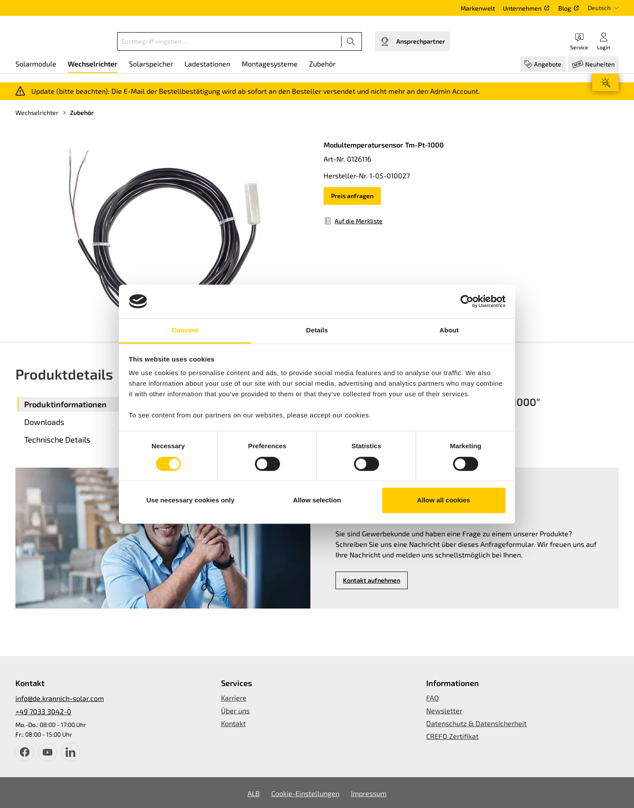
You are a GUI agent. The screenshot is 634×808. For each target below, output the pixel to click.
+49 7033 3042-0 (43, 711)
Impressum (369, 793)
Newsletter (444, 710)
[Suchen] (351, 41)
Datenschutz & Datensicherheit (476, 723)
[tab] (88, 404)
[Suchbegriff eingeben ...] (229, 41)
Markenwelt (478, 8)
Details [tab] (317, 330)
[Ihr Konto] (604, 41)
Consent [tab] (185, 330)
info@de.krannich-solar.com (59, 698)
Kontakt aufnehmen (371, 580)
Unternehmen (522, 8)
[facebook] (24, 752)
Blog (564, 8)
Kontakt (233, 723)
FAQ (432, 698)
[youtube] (47, 752)
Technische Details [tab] (57, 439)
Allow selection (317, 500)
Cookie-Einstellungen (305, 793)
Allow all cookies (443, 500)
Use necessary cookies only (190, 500)
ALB (253, 793)
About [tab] (449, 330)
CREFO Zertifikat (452, 736)
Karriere (234, 698)
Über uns (235, 710)
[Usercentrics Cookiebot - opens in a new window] (466, 301)
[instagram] (70, 752)
